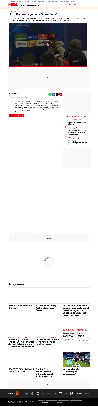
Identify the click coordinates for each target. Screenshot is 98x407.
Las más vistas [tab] (71, 117)
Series (10, 8)
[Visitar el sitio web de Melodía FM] (71, 394)
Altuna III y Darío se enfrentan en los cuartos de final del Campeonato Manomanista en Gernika (21, 344)
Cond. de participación (76, 400)
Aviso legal (41, 400)
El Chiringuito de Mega (16, 116)
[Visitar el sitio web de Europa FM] (65, 394)
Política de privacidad (51, 400)
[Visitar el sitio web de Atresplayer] (79, 394)
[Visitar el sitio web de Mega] (49, 394)
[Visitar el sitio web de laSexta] (32, 394)
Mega (10, 233)
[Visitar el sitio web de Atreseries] (54, 394)
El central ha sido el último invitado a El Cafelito (82, 332)
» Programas (15, 233)
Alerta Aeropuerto (24, 1)
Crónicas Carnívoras (49, 1)
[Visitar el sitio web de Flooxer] (87, 394)
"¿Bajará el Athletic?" (80, 336)
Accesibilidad (59, 403)
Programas (18, 8)
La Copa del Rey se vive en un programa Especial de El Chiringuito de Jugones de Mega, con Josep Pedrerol (76, 311)
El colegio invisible (59, 1)
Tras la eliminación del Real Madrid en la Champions (77, 140)
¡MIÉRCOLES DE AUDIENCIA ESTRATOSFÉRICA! (69, 336)
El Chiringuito (33, 1)
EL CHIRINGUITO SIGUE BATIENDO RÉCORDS (68, 332)
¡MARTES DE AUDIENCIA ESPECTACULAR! (21, 371)
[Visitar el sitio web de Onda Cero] (60, 394)
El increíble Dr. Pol (15, 1)
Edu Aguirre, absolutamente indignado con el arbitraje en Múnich (46, 373)
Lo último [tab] (82, 117)
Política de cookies (63, 400)
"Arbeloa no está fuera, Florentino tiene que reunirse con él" (77, 133)
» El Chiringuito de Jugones (27, 233)
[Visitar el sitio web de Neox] (37, 394)
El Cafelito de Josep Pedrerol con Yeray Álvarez (46, 308)
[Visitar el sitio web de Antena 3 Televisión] (26, 394)
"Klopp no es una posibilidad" (74, 128)
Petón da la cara (74, 120)
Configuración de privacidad (47, 403)
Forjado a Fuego (40, 1)
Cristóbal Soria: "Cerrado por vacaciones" (78, 144)
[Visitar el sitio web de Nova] (43, 394)
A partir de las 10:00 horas (17, 338)
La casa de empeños (69, 1)
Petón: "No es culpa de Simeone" (77, 124)
